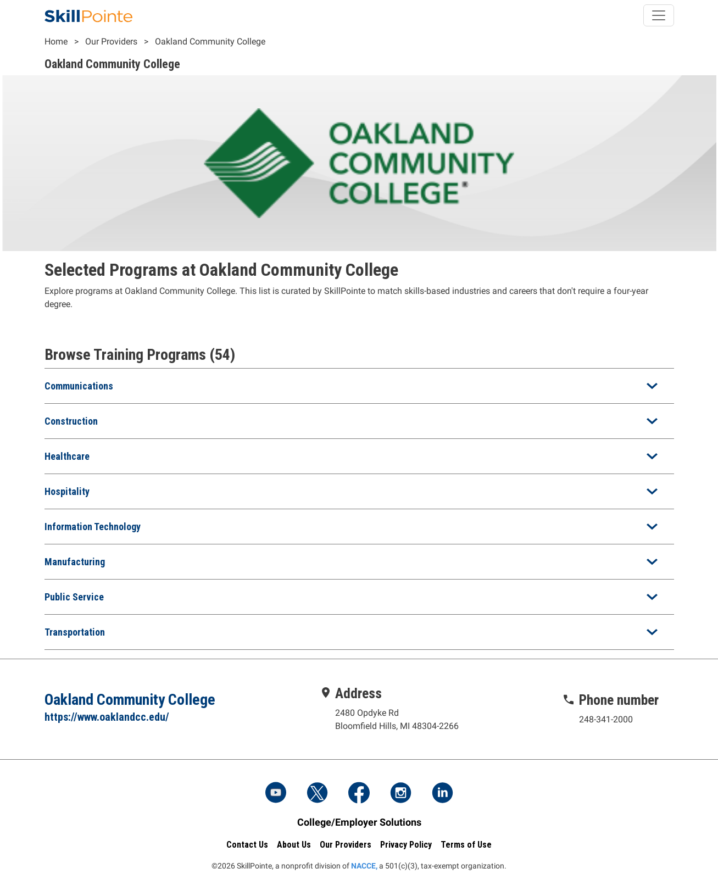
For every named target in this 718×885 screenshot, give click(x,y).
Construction (71, 421)
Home (56, 41)
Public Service (74, 597)
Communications (78, 386)
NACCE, (364, 865)
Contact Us (247, 844)
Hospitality (67, 491)
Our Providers (111, 41)
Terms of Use (466, 844)
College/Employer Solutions (359, 822)
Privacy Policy (406, 844)
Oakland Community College (210, 41)
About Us (294, 844)
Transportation (74, 632)
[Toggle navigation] (658, 15)
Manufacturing (74, 561)
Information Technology (92, 526)
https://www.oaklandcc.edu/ (106, 716)
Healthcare (67, 456)
